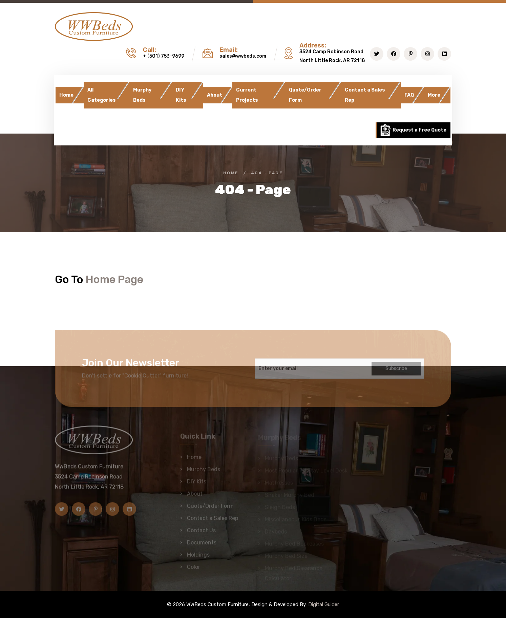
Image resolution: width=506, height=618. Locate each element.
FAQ (409, 95)
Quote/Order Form (305, 95)
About (214, 95)
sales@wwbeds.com (242, 56)
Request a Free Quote (413, 130)
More (434, 95)
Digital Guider (323, 604)
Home (66, 95)
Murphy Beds (142, 95)
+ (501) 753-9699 (163, 56)
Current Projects (247, 95)
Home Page (114, 279)
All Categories (101, 95)
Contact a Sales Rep (365, 95)
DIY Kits (181, 95)
